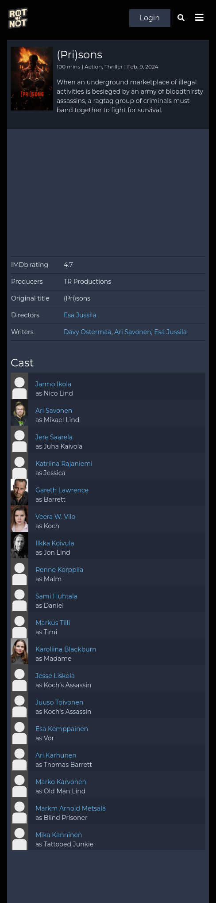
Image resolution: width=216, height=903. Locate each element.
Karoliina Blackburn (65, 649)
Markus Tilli (52, 623)
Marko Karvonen (60, 782)
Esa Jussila (80, 315)
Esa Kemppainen (61, 729)
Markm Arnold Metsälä (70, 808)
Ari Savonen (132, 332)
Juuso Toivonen (59, 702)
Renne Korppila (59, 570)
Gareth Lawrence (62, 490)
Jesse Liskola (55, 676)
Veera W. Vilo (55, 517)
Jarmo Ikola (53, 384)
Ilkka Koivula (54, 543)
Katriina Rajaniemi (64, 464)
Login (150, 18)
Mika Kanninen (58, 835)
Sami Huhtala (56, 596)
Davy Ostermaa (88, 332)
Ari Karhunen (56, 755)
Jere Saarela (54, 437)
